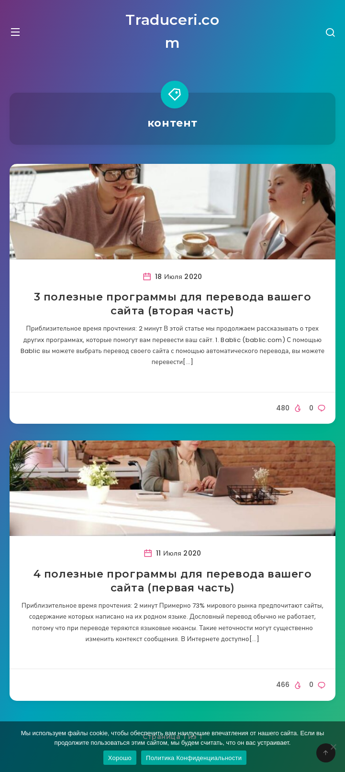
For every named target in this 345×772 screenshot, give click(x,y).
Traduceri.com (172, 31)
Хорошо (120, 757)
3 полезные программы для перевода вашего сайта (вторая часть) (173, 304)
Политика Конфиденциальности (194, 757)
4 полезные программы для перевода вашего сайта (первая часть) (172, 581)
